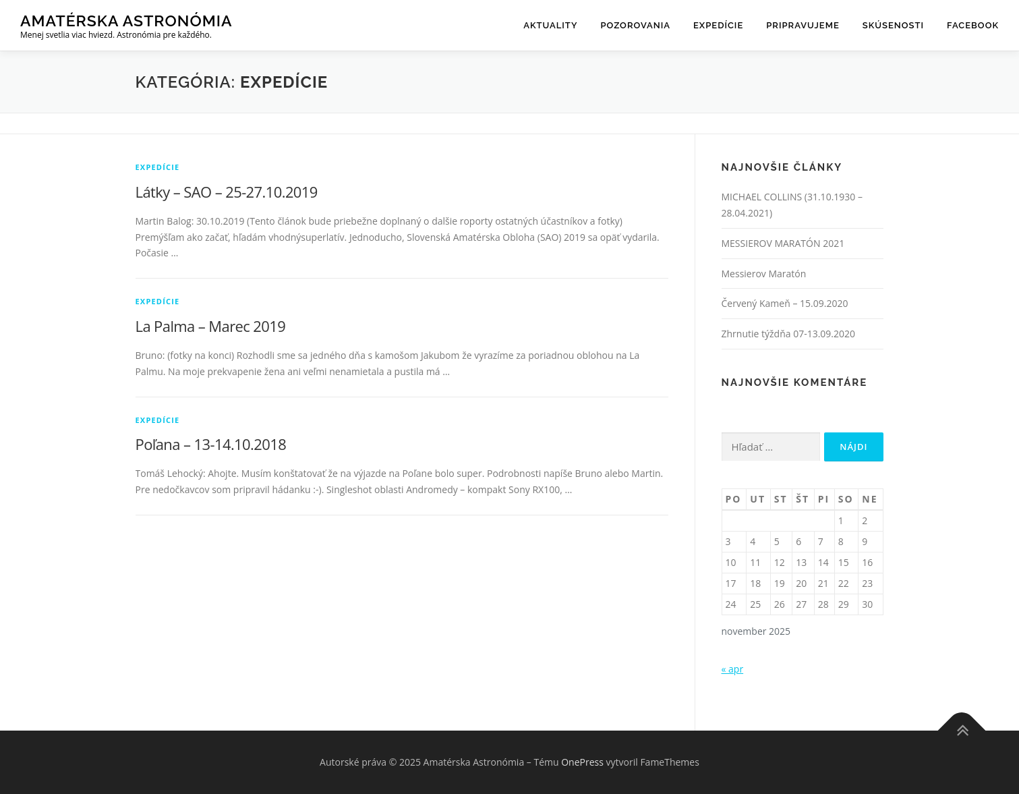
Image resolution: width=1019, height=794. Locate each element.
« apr (733, 668)
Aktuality (550, 25)
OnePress (582, 762)
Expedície (718, 25)
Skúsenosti (893, 25)
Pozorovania (635, 25)
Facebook (973, 25)
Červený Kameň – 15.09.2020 (785, 303)
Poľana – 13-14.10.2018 (211, 444)
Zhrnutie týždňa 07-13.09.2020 (789, 333)
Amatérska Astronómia (126, 20)
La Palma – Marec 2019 (211, 326)
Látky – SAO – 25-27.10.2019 (227, 191)
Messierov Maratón (764, 273)
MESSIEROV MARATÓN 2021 (783, 243)
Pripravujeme (803, 25)
